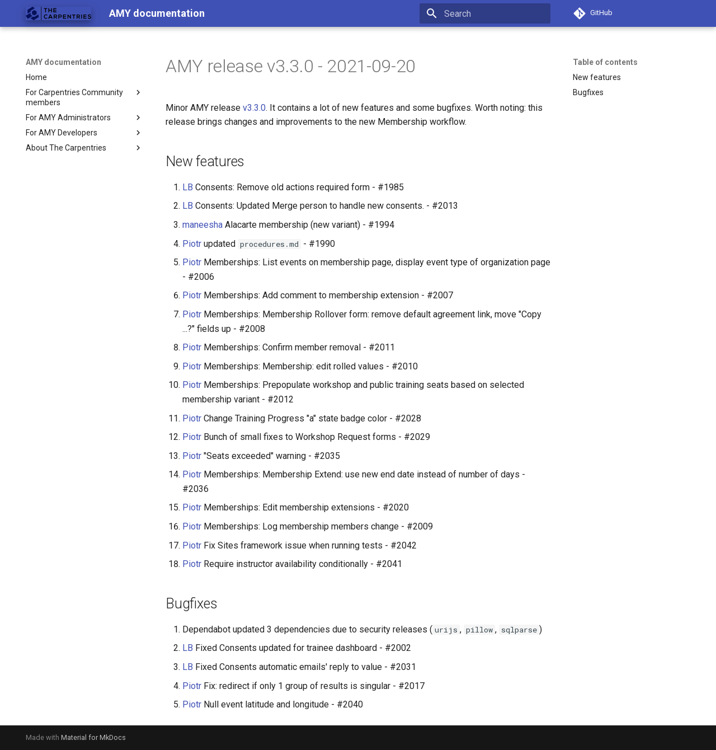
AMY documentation (63, 62)
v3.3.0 (254, 107)
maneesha (202, 224)
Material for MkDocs (93, 737)
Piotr (191, 243)
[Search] (485, 13)
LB (187, 187)
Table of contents (605, 62)
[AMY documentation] (58, 13)
